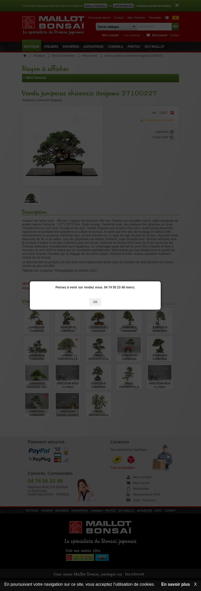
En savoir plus (175, 584)
